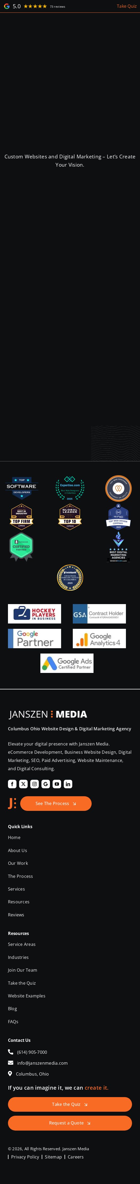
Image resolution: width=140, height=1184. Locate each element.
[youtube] (57, 784)
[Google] (45, 784)
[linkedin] (68, 784)
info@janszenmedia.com (42, 1063)
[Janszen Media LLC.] (48, 713)
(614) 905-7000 (32, 1052)
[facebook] (12, 784)
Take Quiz (127, 6)
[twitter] (23, 784)
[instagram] (34, 784)
